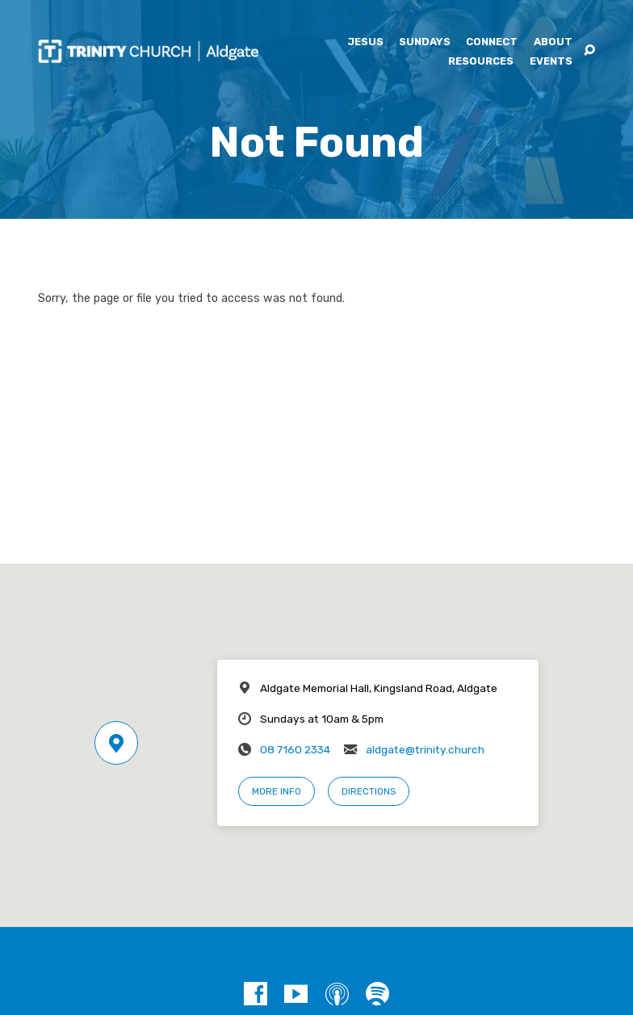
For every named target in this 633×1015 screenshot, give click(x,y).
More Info (276, 791)
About (553, 42)
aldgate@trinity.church (425, 749)
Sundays (425, 42)
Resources (481, 62)
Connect (492, 42)
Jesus (365, 42)
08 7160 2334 (295, 749)
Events (551, 62)
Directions (369, 791)
